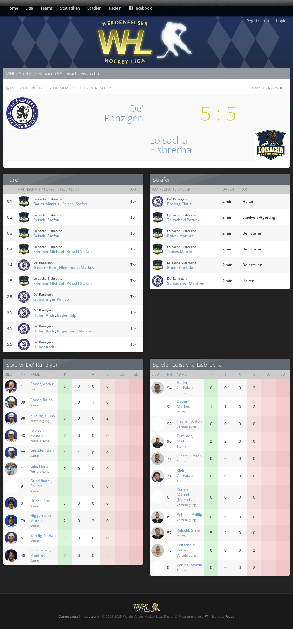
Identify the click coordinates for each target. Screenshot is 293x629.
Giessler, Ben (42, 450)
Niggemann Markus (76, 267)
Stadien (94, 8)
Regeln (115, 8)
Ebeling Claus (179, 204)
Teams (46, 8)
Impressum (90, 616)
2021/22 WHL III (274, 87)
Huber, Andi (40, 500)
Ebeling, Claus (42, 415)
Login (281, 21)
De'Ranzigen (123, 113)
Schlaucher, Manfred (40, 552)
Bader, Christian (185, 385)
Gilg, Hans (39, 466)
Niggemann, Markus (41, 518)
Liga (29, 8)
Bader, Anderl (42, 383)
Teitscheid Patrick (183, 219)
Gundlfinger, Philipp (41, 483)
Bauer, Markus (183, 404)
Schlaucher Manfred (185, 283)
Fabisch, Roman (37, 432)
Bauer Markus (46, 204)
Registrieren (257, 21)
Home (12, 8)
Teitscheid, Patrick (186, 547)
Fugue (229, 616)
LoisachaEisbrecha (171, 144)
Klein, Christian (185, 473)
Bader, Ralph (41, 399)
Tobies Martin (179, 251)
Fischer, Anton (189, 421)
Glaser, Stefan (189, 456)
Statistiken (70, 8)
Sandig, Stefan (43, 535)
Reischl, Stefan (189, 530)
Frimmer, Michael (185, 438)
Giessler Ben (44, 267)
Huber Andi (43, 315)
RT (206, 616)
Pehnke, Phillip (189, 514)
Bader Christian (181, 267)
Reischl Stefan (74, 204)
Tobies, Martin (189, 565)
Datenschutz (68, 616)
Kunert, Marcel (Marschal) (186, 494)
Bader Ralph (67, 315)
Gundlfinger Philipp (51, 299)
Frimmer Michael (48, 251)
